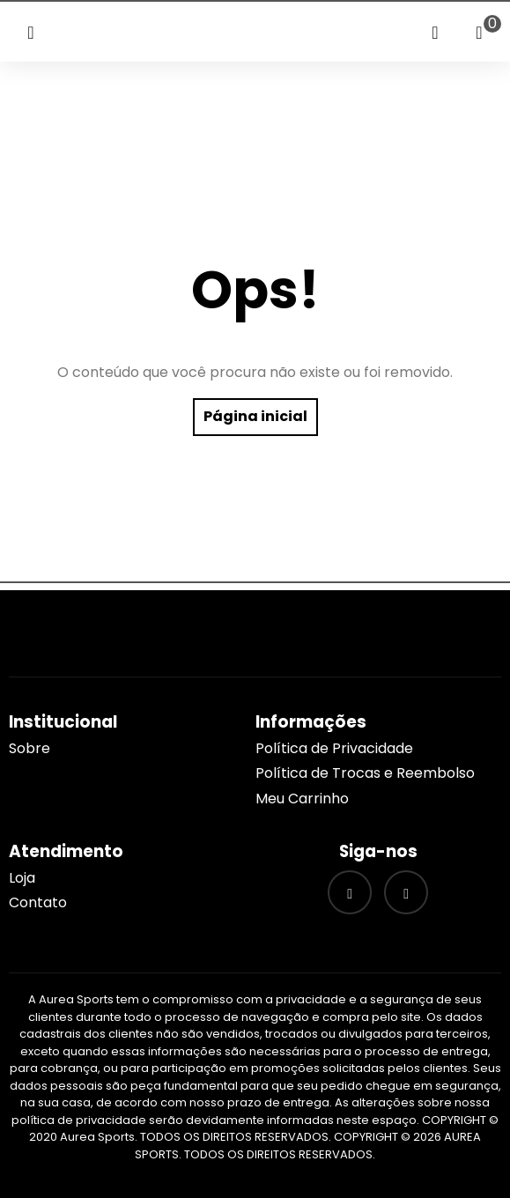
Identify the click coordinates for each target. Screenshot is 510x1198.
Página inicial (255, 416)
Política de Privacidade (334, 748)
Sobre (29, 748)
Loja (22, 878)
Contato (38, 902)
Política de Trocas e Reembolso (365, 773)
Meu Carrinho (302, 798)
